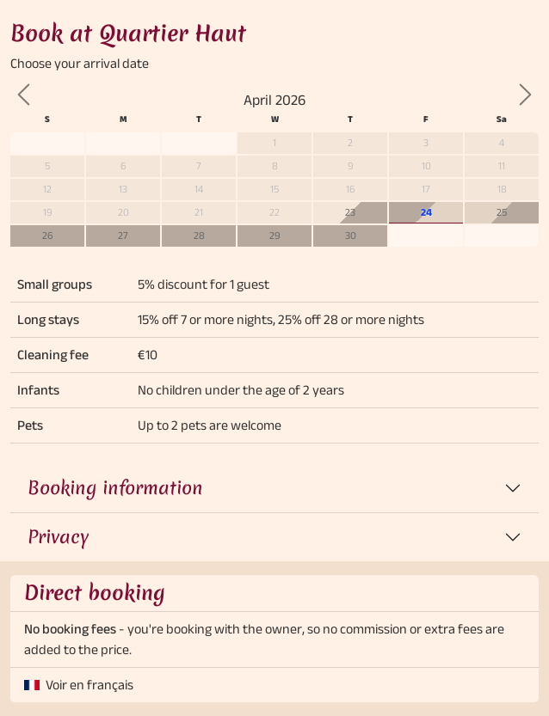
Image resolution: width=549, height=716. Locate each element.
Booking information (115, 487)
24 (426, 211)
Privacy (58, 536)
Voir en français (89, 684)
